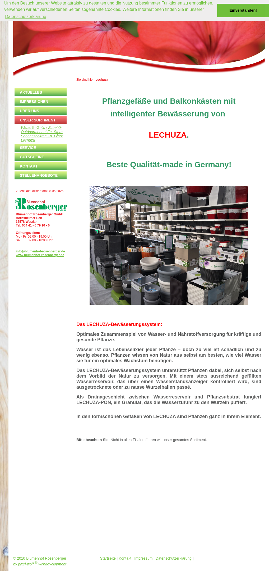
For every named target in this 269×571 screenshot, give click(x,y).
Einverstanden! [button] (243, 10)
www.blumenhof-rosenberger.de (40, 255)
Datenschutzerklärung (174, 558)
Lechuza (101, 79)
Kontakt (125, 558)
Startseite (108, 558)
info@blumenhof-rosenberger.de (40, 251)
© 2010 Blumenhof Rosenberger (40, 558)
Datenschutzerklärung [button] (25, 16)
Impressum (143, 558)
